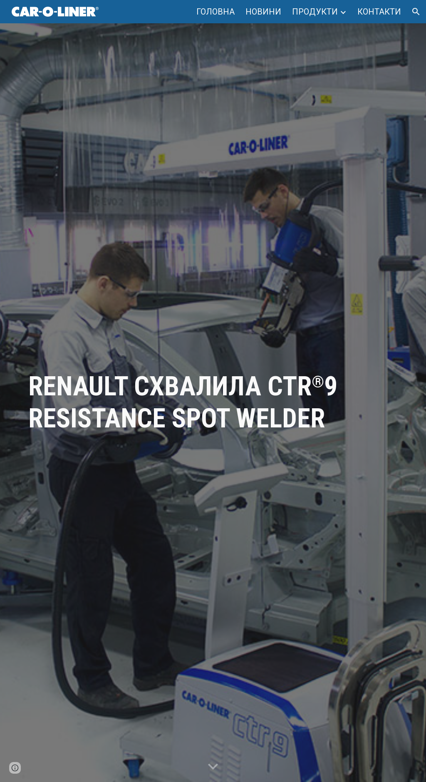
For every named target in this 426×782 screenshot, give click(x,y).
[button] (416, 12)
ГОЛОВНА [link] (215, 12)
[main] (213, 402)
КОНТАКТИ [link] (379, 12)
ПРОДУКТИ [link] (315, 12)
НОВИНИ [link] (263, 12)
